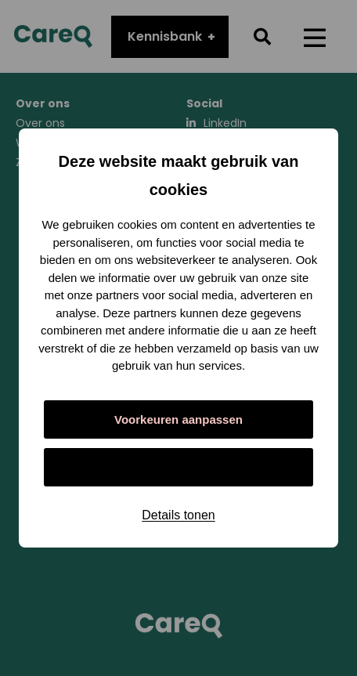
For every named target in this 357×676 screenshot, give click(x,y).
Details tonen (178, 515)
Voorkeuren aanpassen (178, 419)
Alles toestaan (178, 467)
